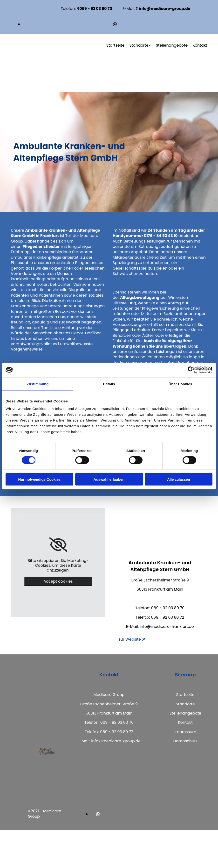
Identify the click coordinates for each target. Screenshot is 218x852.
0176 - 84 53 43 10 (161, 235)
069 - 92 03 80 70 (167, 608)
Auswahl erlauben (109, 479)
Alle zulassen (178, 479)
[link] (58, 544)
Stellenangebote (172, 45)
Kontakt (199, 45)
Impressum (185, 732)
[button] (132, 639)
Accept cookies (58, 581)
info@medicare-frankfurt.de (167, 626)
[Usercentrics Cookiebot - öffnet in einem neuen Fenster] (191, 369)
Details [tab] (109, 384)
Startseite (115, 45)
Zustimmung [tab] (38, 384)
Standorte (138, 45)
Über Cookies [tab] (180, 384)
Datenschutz (185, 741)
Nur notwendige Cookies (39, 479)
